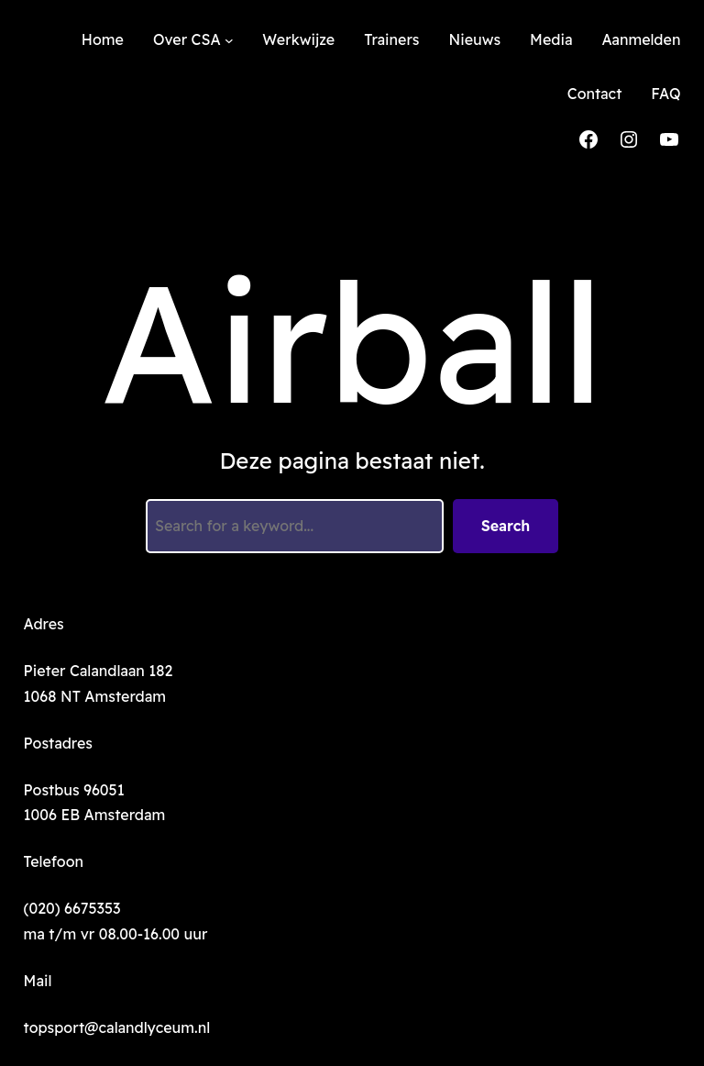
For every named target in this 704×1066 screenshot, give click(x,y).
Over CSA (187, 39)
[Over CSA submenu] (229, 40)
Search (506, 525)
